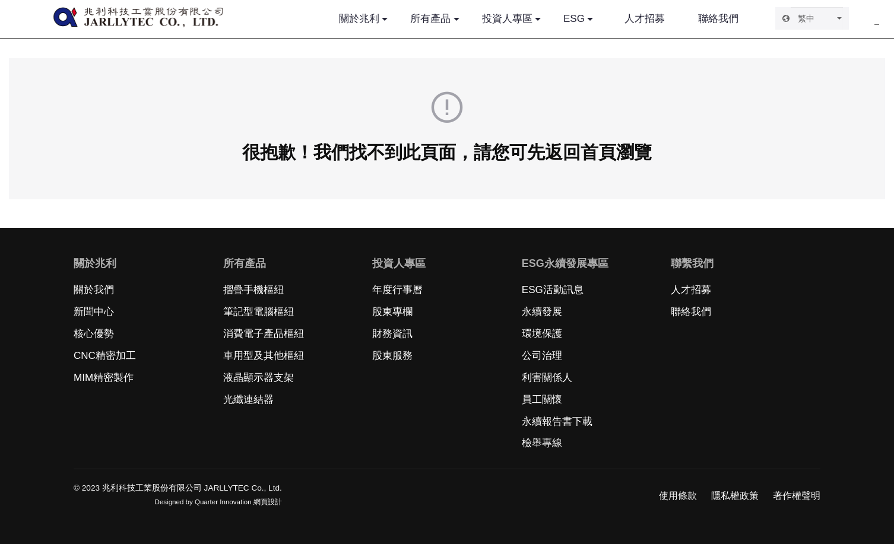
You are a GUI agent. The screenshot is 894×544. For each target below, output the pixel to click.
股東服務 (392, 355)
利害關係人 (547, 377)
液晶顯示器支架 (258, 377)
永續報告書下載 (557, 421)
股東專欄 (392, 311)
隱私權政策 (735, 496)
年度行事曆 (397, 289)
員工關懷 (542, 399)
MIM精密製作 (104, 377)
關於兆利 (359, 18)
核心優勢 (94, 333)
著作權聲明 (796, 496)
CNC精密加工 (105, 355)
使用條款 (678, 496)
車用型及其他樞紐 (263, 355)
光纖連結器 (248, 399)
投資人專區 (507, 18)
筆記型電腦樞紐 (258, 311)
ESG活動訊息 (553, 289)
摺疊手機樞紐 (253, 289)
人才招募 (644, 18)
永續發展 (542, 311)
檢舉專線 (542, 442)
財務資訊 (392, 333)
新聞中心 (94, 311)
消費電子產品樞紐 (263, 333)
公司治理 (542, 355)
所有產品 (430, 18)
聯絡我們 (718, 18)
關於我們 (94, 289)
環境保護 (542, 333)
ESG (574, 18)
